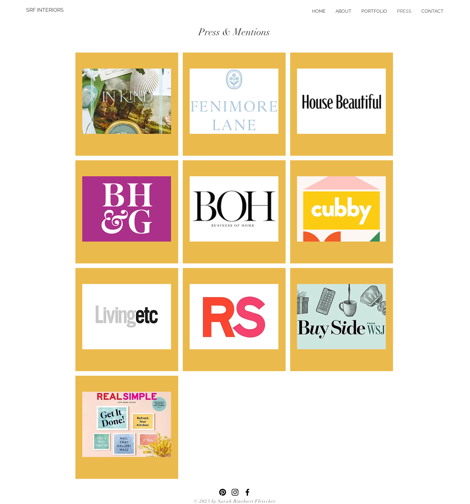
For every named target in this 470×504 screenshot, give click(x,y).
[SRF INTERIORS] (45, 10)
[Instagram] (235, 492)
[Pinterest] (222, 492)
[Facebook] (247, 492)
